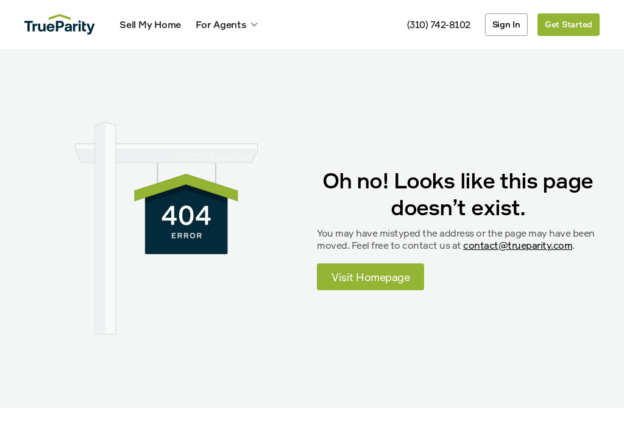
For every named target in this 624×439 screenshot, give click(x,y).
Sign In (506, 24)
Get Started (568, 24)
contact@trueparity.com (517, 245)
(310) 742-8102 (438, 24)
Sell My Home (150, 24)
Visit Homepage (371, 277)
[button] (227, 24)
